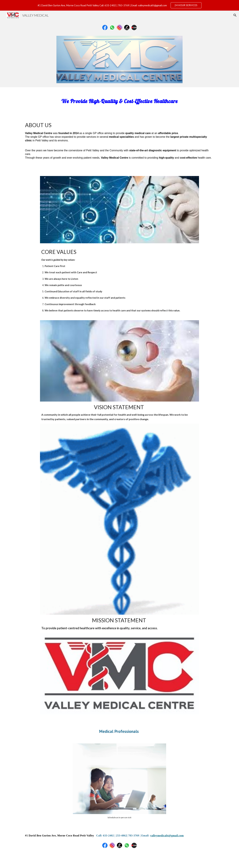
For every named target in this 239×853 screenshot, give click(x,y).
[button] (235, 15)
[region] (119, 5)
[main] (119, 100)
